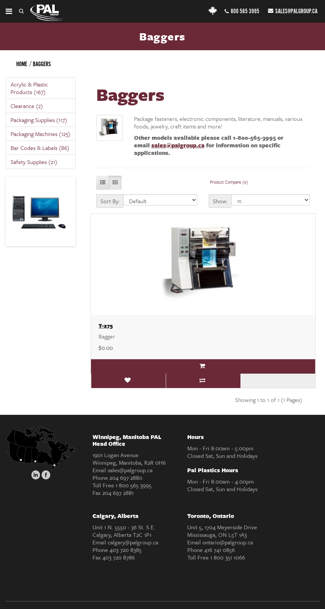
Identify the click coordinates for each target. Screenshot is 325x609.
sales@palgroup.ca (292, 11)
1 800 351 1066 (227, 557)
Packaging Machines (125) (41, 134)
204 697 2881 (118, 492)
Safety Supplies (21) (34, 162)
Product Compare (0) (229, 182)
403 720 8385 (125, 550)
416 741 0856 (219, 550)
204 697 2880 (125, 477)
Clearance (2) (27, 106)
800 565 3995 (242, 11)
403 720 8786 (118, 557)
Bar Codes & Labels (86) (40, 148)
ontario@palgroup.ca (227, 542)
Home (21, 64)
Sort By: (110, 201)
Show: (220, 201)
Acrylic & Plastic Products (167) (29, 88)
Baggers (42, 64)
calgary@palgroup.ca (133, 542)
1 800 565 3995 (133, 485)
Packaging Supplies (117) (39, 120)
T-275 (106, 325)
